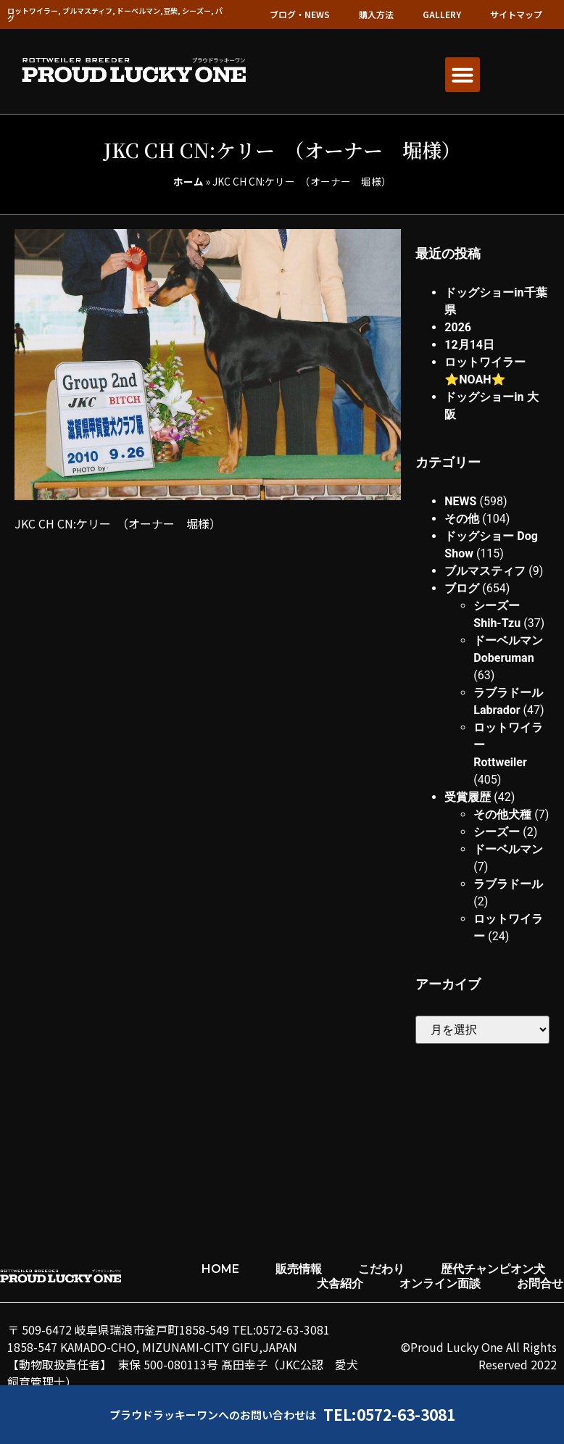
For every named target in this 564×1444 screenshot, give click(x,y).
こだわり (381, 1269)
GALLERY (442, 14)
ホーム (188, 181)
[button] (462, 74)
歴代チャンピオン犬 (493, 1269)
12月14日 (469, 345)
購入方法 (376, 14)
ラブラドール (508, 884)
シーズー (496, 832)
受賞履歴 (467, 797)
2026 (457, 327)
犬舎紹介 (340, 1283)
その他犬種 (502, 814)
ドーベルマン (508, 849)
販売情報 (298, 1269)
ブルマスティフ (485, 571)
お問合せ (540, 1283)
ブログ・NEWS (300, 14)
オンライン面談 (440, 1283)
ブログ (461, 588)
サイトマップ (516, 14)
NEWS (460, 501)
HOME (220, 1269)
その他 (461, 519)
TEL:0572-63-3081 (389, 1414)
